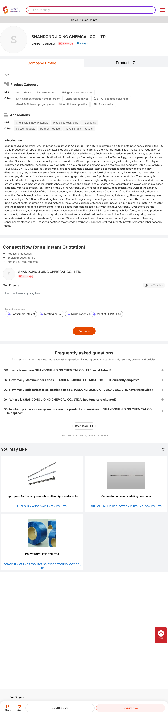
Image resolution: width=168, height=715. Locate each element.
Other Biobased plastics (73, 104)
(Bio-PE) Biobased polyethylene (35, 104)
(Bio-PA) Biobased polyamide (111, 98)
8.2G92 (83, 43)
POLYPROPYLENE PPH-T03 (42, 554)
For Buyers (17, 697)
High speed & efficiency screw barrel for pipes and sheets (42, 496)
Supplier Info (89, 19)
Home (74, 19)
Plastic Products (25, 128)
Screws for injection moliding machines (126, 496)
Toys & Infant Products (79, 128)
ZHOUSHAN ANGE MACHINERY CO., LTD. (42, 506)
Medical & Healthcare (65, 122)
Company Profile (41, 63)
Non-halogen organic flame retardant (38, 98)
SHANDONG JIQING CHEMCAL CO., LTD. (70, 36)
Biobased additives (77, 98)
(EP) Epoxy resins (103, 104)
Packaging (89, 122)
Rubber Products (50, 128)
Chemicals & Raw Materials (32, 122)
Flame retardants (46, 92)
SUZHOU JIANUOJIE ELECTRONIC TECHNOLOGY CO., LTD (126, 506)
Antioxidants (23, 92)
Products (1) (126, 63)
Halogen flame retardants (77, 92)
